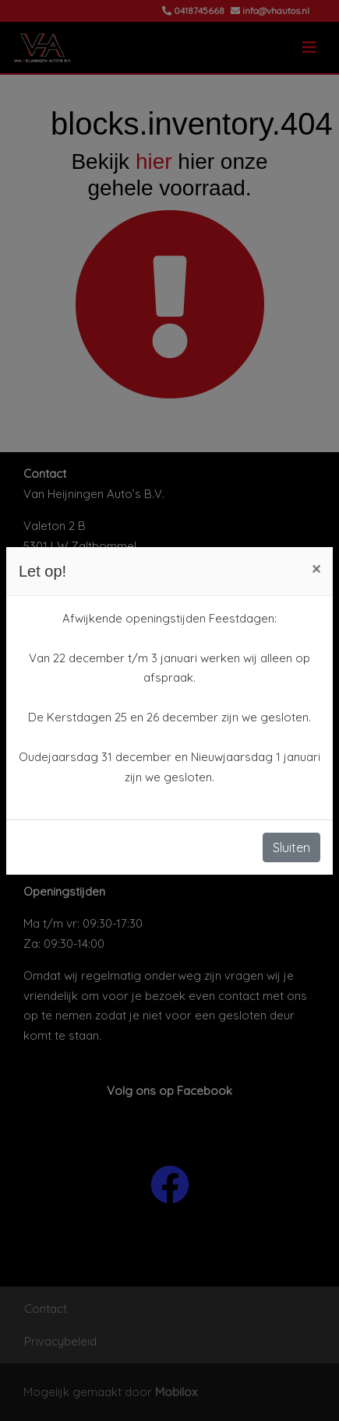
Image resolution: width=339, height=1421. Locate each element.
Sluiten (291, 847)
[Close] (316, 569)
